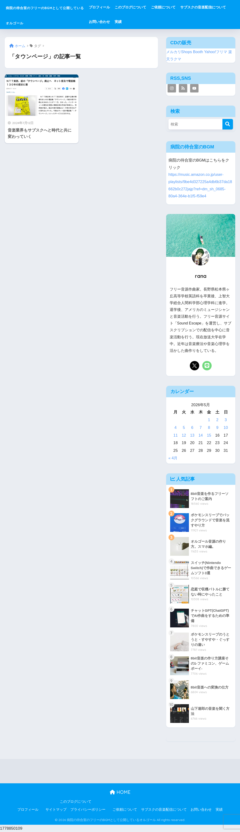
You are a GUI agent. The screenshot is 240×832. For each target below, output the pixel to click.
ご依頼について (190, 7)
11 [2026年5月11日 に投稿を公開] (175, 435)
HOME (120, 792)
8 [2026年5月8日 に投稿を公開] (209, 427)
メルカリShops (179, 52)
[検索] (227, 124)
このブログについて (157, 7)
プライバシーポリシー (87, 809)
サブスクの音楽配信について (138, 22)
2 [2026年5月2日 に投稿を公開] (217, 420)
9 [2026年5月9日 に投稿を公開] (217, 427)
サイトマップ (56, 809)
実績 (195, 22)
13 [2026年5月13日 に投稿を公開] (192, 435)
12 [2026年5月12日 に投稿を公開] (184, 435)
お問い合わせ (176, 22)
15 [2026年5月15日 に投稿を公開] (209, 435)
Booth (199, 52)
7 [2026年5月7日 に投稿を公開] (200, 427)
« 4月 (173, 458)
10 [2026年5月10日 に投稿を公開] (226, 427)
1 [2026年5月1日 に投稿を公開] (209, 420)
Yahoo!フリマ (218, 52)
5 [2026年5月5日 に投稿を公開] (184, 427)
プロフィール (126, 7)
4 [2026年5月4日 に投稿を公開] (175, 427)
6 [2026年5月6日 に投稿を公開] (192, 427)
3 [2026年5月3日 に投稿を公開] (226, 420)
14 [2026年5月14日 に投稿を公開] (201, 435)
